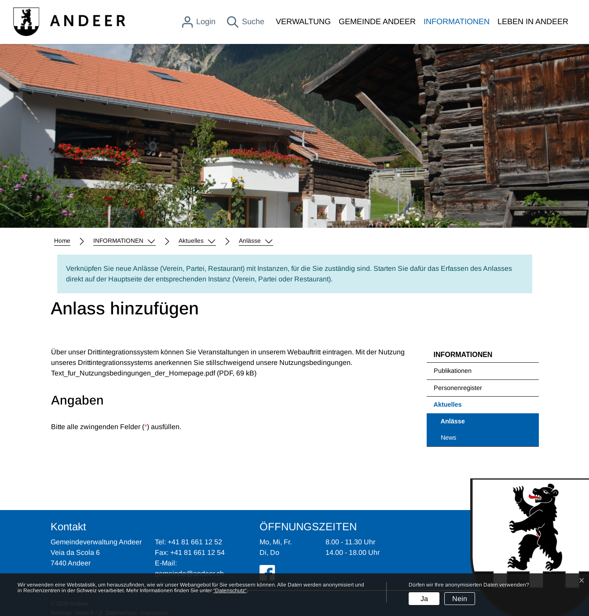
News (448, 437)
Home (62, 240)
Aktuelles (448, 404)
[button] (124, 241)
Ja (424, 598)
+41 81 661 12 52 (195, 542)
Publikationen (453, 370)
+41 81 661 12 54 (197, 552)
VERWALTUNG (303, 21)
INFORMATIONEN (457, 21)
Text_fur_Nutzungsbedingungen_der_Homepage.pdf (133, 373)
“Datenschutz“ (230, 590)
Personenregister (458, 387)
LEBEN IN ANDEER (533, 21)
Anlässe (463, 424)
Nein (459, 598)
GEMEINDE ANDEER (377, 21)
